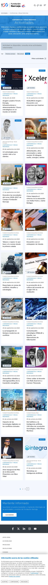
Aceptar (4, 581)
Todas (27, 54)
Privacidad (6, 544)
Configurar (14, 581)
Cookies (5, 552)
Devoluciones (7, 548)
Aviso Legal (6, 537)
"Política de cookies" (14, 576)
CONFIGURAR (34, 573)
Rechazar (24, 581)
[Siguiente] (27, 488)
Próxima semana (10, 54)
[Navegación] (45, 5)
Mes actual (20, 54)
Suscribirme (9, 515)
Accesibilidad (7, 541)
